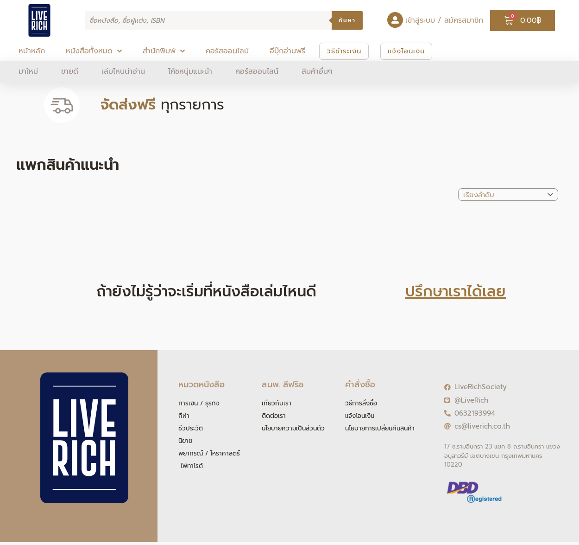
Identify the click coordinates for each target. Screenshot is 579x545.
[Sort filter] (508, 194)
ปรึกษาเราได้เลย (455, 292)
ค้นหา (347, 20)
